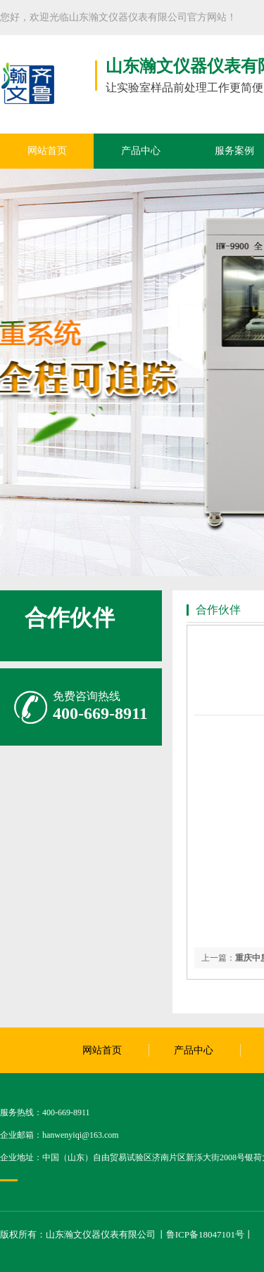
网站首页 (47, 150)
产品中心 (141, 150)
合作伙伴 (70, 617)
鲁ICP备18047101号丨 (209, 1234)
